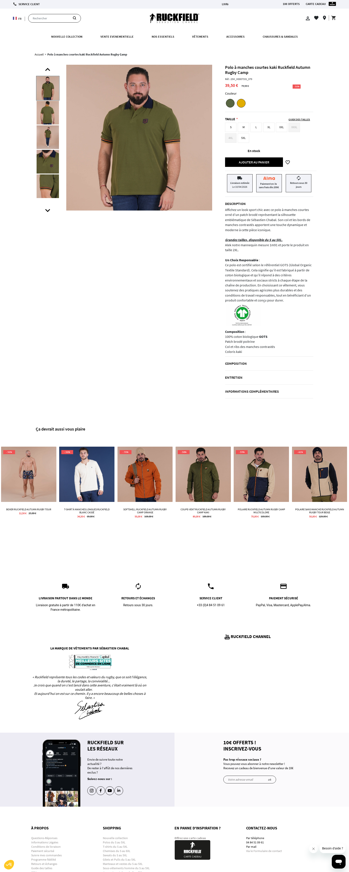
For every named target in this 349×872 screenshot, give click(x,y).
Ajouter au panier (254, 162)
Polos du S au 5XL (114, 842)
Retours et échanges (44, 864)
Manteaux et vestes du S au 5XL (123, 864)
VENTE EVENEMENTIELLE (117, 36)
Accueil (39, 54)
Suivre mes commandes (46, 855)
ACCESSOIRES (235, 36)
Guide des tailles (41, 868)
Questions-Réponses (44, 838)
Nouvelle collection (66, 36)
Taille (230, 119)
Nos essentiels (163, 36)
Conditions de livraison (46, 847)
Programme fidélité (43, 859)
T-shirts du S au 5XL (115, 847)
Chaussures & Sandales (280, 36)
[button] (9, 865)
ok (269, 779)
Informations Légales (44, 842)
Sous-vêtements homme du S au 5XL (126, 868)
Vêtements (200, 36)
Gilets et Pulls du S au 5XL (119, 859)
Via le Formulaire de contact (264, 851)
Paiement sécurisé (42, 851)
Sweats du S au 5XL (115, 855)
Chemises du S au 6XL (116, 851)
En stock (254, 151)
